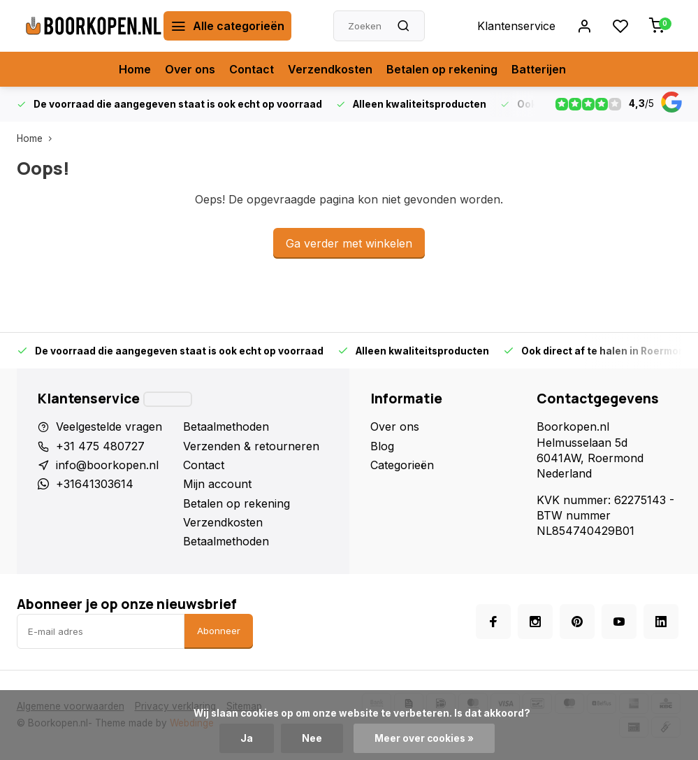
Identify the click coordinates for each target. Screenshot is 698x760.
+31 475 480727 (100, 446)
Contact (251, 69)
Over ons (190, 69)
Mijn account (217, 484)
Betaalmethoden (226, 426)
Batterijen (538, 69)
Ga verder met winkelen (349, 243)
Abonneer (218, 630)
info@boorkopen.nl (107, 465)
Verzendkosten (330, 69)
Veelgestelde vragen (109, 426)
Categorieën (402, 465)
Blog (382, 446)
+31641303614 (94, 484)
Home (135, 69)
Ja (246, 738)
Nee (312, 738)
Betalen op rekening (441, 69)
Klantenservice (516, 26)
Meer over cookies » (424, 738)
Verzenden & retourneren (251, 446)
